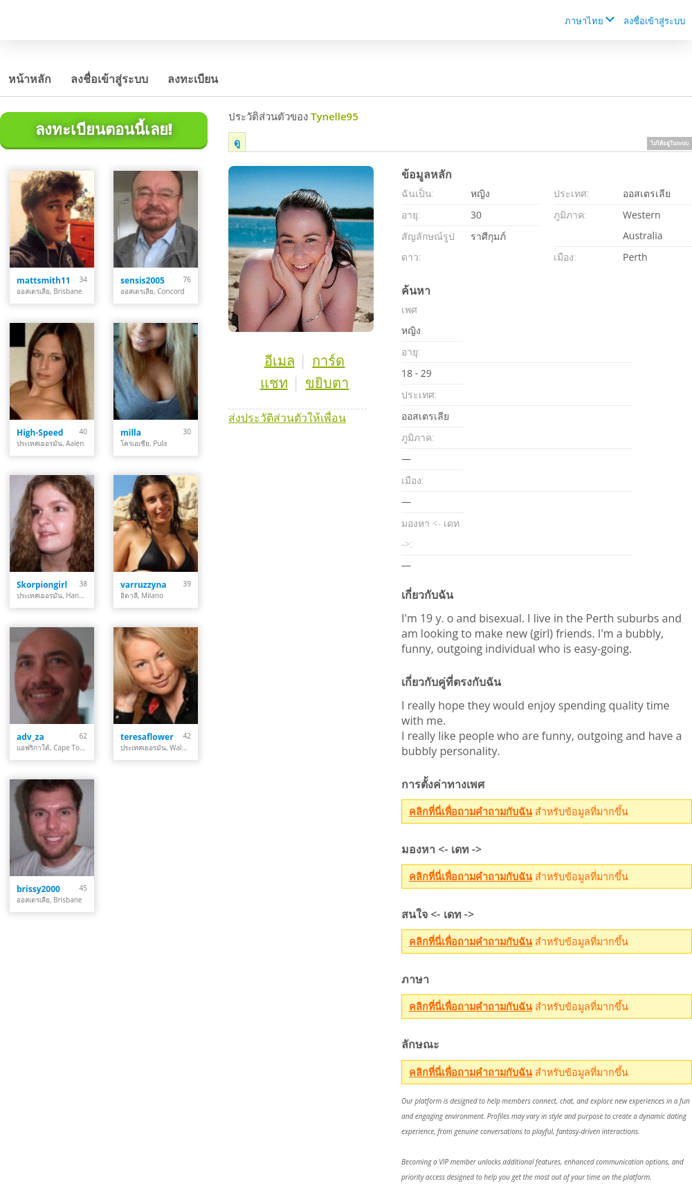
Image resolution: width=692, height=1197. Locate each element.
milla (130, 432)
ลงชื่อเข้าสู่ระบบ (654, 21)
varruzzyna (143, 585)
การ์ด (328, 360)
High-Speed (40, 432)
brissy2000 (38, 889)
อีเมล (279, 360)
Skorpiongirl (42, 585)
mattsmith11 (44, 280)
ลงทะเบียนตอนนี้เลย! (103, 128)
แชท (274, 382)
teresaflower (147, 737)
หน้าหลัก (29, 78)
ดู (237, 142)
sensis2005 (142, 280)
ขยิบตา (327, 382)
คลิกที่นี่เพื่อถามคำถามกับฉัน (470, 811)
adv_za (30, 737)
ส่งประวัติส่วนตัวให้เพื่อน (287, 417)
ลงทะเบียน (192, 78)
